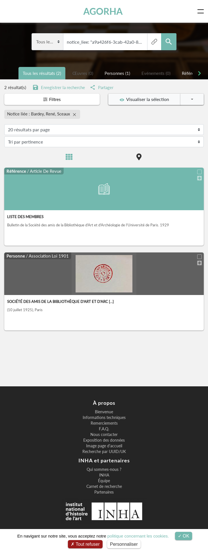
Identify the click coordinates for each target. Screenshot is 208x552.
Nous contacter (104, 434)
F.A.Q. (104, 428)
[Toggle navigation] (202, 11)
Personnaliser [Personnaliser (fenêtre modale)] (124, 544)
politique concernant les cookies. (138, 536)
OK (184, 536)
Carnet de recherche (104, 486)
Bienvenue (104, 411)
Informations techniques (104, 417)
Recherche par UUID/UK (104, 451)
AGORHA (103, 11)
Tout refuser (85, 544)
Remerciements (104, 423)
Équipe (104, 480)
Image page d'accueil (104, 445)
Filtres (52, 99)
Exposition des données (104, 440)
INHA (104, 475)
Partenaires (104, 492)
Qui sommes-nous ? (104, 469)
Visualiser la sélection (144, 99)
